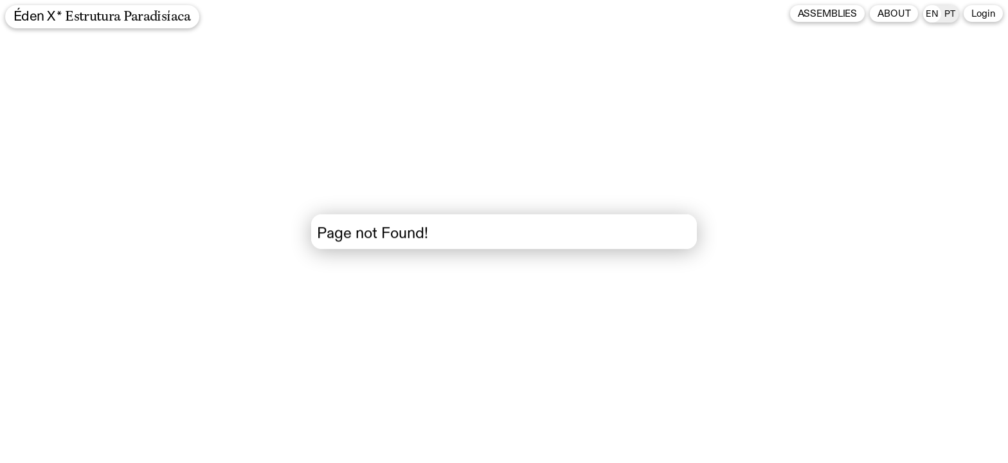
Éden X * (102, 16)
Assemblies (827, 14)
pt (949, 14)
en (932, 14)
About (894, 14)
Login (983, 14)
